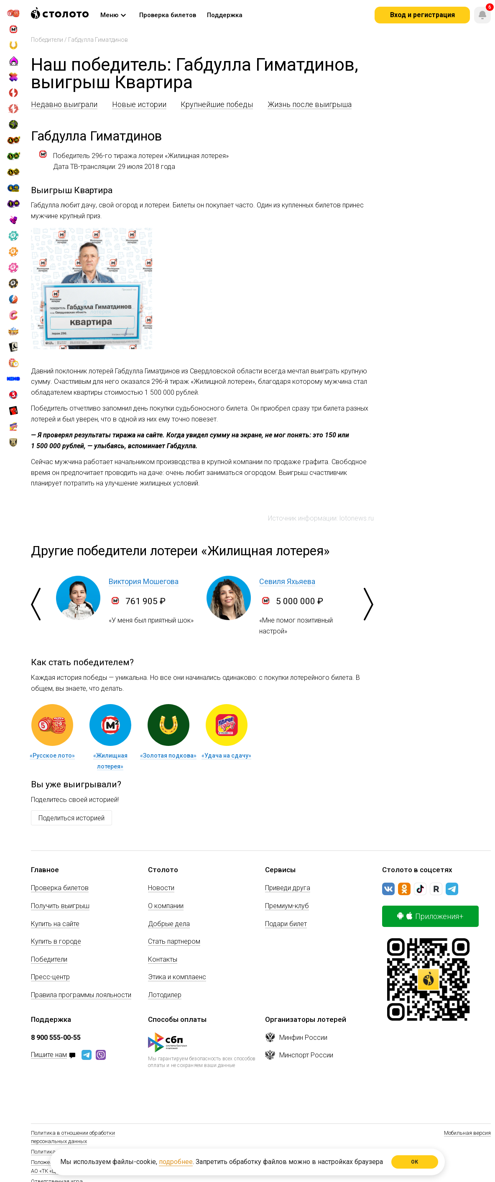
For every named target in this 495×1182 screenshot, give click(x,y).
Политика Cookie (51, 1152)
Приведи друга (287, 888)
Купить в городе (56, 941)
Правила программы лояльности (81, 995)
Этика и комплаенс (177, 977)
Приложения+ (430, 916)
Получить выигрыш (60, 906)
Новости (161, 888)
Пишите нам (49, 1055)
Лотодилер (164, 995)
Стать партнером (174, 941)
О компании (166, 906)
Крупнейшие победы (217, 104)
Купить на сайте (55, 924)
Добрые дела (169, 924)
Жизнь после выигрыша (310, 104)
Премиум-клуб (287, 906)
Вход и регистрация (422, 15)
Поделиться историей (71, 818)
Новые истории (139, 104)
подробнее (176, 1162)
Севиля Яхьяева (287, 581)
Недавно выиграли (64, 104)
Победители (47, 39)
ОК (415, 1162)
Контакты (162, 959)
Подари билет (286, 924)
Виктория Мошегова (144, 581)
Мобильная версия (467, 1133)
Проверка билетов (60, 888)
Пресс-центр (50, 977)
